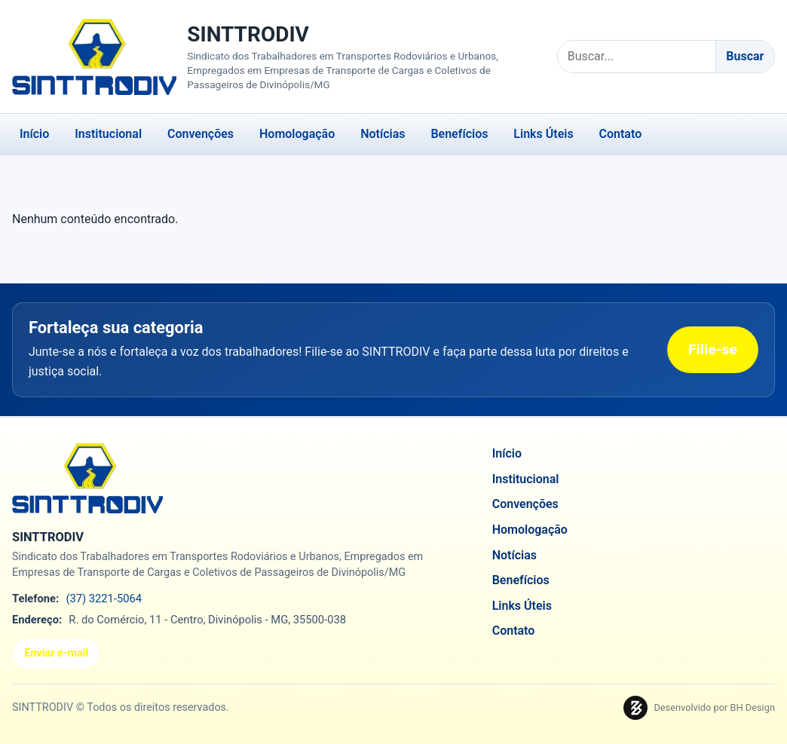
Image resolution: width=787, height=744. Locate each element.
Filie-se (712, 349)
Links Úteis (543, 134)
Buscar (745, 56)
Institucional (108, 134)
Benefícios (459, 134)
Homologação (297, 134)
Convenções (200, 134)
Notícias (382, 134)
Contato (620, 134)
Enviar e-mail (56, 653)
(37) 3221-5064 (104, 598)
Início (34, 134)
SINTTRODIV (248, 34)
